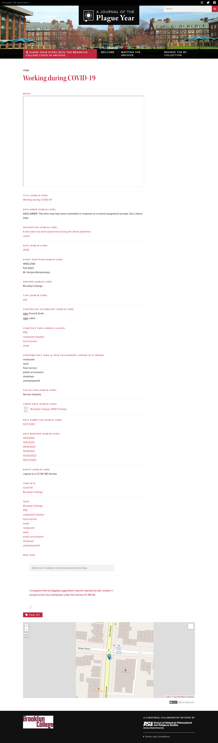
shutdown (28, 541)
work (26, 532)
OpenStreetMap (179, 697)
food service (30, 341)
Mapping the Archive (131, 53)
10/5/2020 (29, 442)
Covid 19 (28, 487)
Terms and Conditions (156, 736)
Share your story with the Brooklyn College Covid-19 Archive (57, 53)
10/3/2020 (28, 438)
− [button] (26, 629)
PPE (25, 332)
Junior (26, 236)
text (25, 299)
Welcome (107, 51)
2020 (26, 249)
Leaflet (167, 697)
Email (174, 702)
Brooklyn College (33, 492)
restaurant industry (33, 336)
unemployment (31, 545)
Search (215, 9)
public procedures (33, 536)
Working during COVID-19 (37, 199)
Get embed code (187, 702)
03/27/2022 (29, 460)
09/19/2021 (29, 446)
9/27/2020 (29, 424)
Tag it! (34, 615)
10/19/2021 (29, 451)
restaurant (29, 527)
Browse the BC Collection (176, 53)
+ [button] (26, 625)
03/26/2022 (29, 455)
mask (26, 345)
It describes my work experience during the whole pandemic (57, 231)
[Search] (188, 9)
